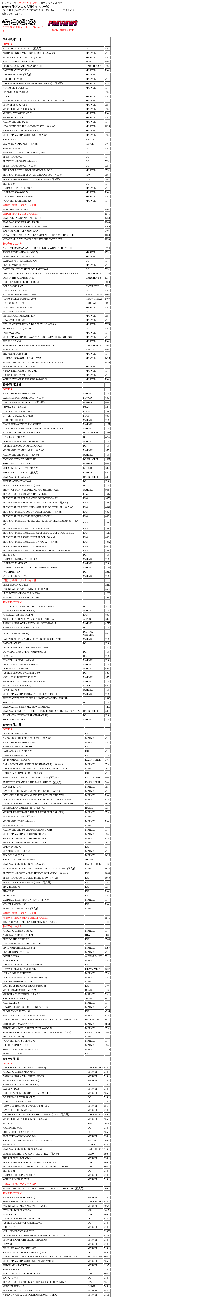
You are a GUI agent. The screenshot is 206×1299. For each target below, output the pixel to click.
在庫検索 (15, 27)
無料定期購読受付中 (63, 30)
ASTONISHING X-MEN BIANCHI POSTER (25, 917)
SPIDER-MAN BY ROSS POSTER (20, 213)
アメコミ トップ (28, 3)
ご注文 (5, 27)
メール (24, 27)
